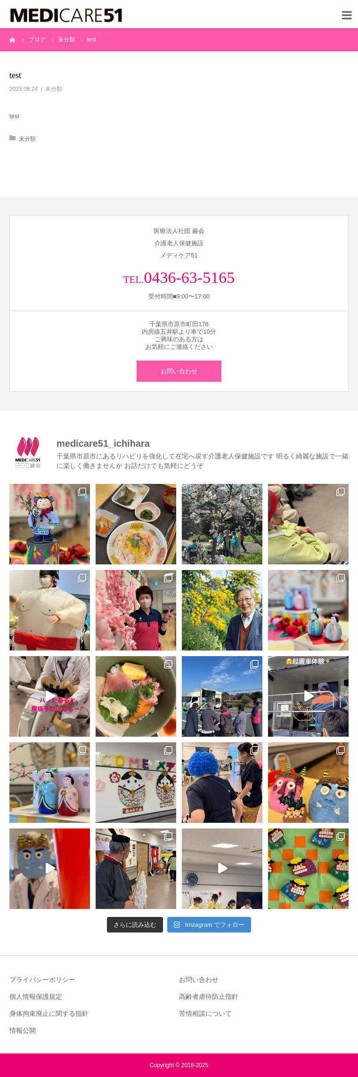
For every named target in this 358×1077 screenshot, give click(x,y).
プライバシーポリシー (42, 979)
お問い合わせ (179, 371)
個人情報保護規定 (35, 996)
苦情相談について (205, 1013)
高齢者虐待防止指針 (208, 996)
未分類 (53, 89)
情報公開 (22, 1030)
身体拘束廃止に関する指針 (49, 1013)
